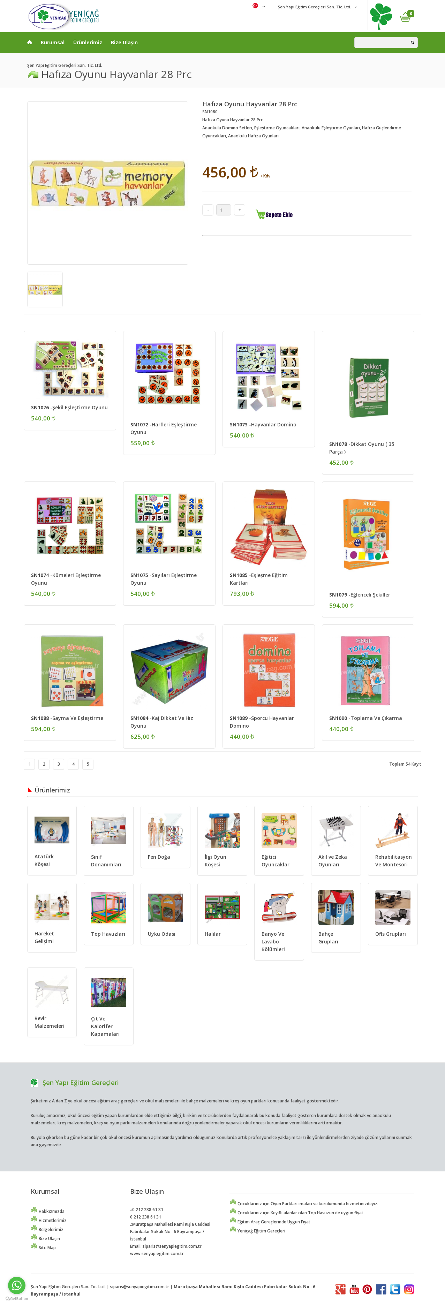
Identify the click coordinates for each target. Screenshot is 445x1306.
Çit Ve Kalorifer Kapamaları (105, 1026)
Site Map (43, 1248)
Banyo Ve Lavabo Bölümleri (273, 941)
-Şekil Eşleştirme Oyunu (69, 407)
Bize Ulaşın (124, 42)
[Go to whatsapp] (16, 1285)
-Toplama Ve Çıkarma (365, 718)
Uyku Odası (161, 934)
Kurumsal (53, 42)
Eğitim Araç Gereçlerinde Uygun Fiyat (269, 1222)
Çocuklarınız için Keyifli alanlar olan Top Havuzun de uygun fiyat (296, 1213)
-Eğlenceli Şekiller (359, 594)
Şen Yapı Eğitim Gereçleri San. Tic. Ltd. (314, 6)
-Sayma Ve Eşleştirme (67, 718)
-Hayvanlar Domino (263, 424)
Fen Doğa (159, 856)
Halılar (213, 934)
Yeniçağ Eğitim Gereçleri (257, 1231)
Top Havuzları (108, 934)
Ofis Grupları (390, 934)
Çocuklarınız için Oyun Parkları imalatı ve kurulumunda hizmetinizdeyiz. (303, 1204)
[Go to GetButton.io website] (17, 1299)
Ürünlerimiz (87, 42)
